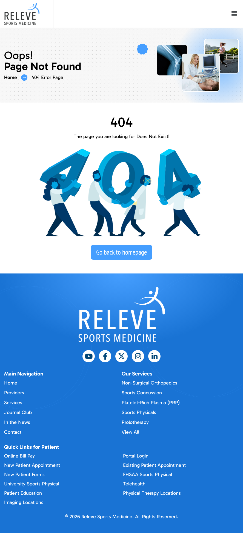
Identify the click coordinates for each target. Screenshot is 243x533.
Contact (12, 432)
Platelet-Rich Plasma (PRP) (151, 403)
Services (13, 403)
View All (130, 432)
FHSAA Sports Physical (147, 474)
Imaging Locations (23, 502)
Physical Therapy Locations (152, 493)
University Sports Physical (31, 484)
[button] (234, 14)
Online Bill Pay (19, 456)
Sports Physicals (139, 412)
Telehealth (134, 484)
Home (10, 77)
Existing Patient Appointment (154, 465)
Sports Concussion (142, 393)
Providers (14, 393)
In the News (17, 422)
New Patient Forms (24, 474)
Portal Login (135, 456)
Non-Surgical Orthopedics (149, 383)
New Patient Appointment (32, 465)
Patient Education (23, 493)
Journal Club (18, 412)
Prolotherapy (135, 422)
